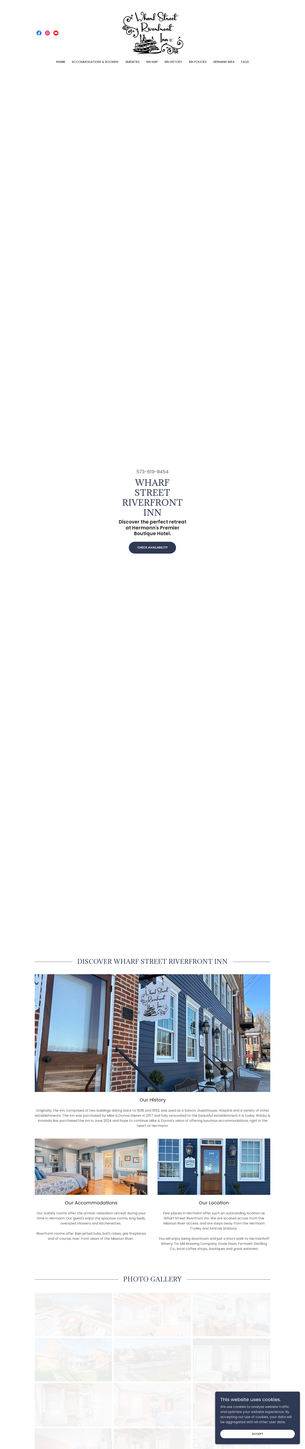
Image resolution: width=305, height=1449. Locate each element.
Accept (257, 1439)
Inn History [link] (173, 62)
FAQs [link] (245, 62)
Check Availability (152, 547)
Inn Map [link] (152, 62)
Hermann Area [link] (223, 62)
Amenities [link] (132, 62)
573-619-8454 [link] (152, 471)
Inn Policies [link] (198, 62)
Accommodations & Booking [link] (95, 62)
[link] (39, 33)
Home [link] (60, 62)
